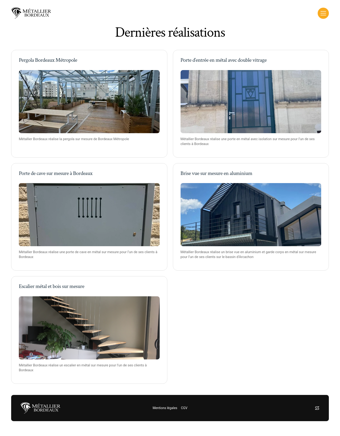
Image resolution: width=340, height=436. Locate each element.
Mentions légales (165, 408)
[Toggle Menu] (323, 13)
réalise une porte (61, 252)
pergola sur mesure (77, 139)
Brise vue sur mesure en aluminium (216, 173)
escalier (70, 365)
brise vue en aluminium (243, 252)
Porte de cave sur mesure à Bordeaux (55, 173)
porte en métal (239, 139)
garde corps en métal (282, 252)
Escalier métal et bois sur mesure (51, 286)
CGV (184, 408)
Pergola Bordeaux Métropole (48, 60)
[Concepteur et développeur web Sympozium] (317, 408)
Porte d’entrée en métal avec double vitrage (224, 60)
